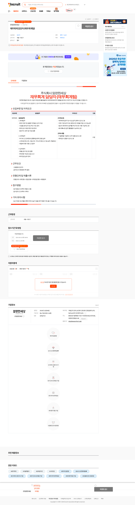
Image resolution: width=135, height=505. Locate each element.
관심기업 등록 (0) (19, 249)
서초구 (28, 219)
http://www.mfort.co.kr (75, 321)
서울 (25, 219)
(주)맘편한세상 (14, 25)
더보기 (97, 305)
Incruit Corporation (69, 502)
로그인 (42, 282)
